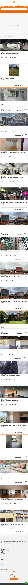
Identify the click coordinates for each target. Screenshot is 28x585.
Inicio (2, 564)
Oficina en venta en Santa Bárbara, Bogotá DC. (12, 450)
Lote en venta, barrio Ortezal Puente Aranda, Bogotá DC (14, 127)
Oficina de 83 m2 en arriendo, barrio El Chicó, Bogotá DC (14, 152)
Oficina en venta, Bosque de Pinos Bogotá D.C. (11, 375)
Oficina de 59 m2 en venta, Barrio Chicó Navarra (12, 177)
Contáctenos (4, 568)
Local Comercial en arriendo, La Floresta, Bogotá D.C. (14, 202)
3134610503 (3, 555)
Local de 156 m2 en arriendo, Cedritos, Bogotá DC (12, 227)
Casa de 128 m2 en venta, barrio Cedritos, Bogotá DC (13, 524)
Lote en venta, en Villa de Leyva (8, 78)
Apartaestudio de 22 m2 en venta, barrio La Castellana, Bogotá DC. (14, 425)
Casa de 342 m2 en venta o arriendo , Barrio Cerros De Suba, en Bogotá (14, 326)
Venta (3, 565)
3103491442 (3, 553)
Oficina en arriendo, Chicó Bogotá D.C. (10, 53)
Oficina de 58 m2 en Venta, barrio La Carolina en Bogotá (14, 474)
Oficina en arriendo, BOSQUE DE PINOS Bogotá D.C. (12, 350)
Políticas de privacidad (5, 569)
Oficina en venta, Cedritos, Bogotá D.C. (10, 276)
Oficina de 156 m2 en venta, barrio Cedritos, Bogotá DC (14, 301)
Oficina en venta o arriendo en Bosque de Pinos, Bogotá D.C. (14, 103)
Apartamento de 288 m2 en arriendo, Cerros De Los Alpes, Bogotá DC (14, 499)
